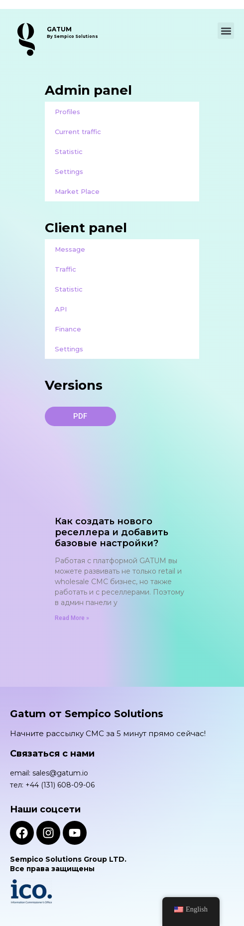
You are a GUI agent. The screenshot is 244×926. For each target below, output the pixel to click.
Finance (68, 329)
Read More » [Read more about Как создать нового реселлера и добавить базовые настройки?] (72, 618)
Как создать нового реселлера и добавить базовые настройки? (111, 532)
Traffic (65, 269)
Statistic (69, 151)
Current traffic (78, 132)
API (61, 309)
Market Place (77, 191)
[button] (226, 30)
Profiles (67, 112)
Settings (69, 171)
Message (70, 249)
